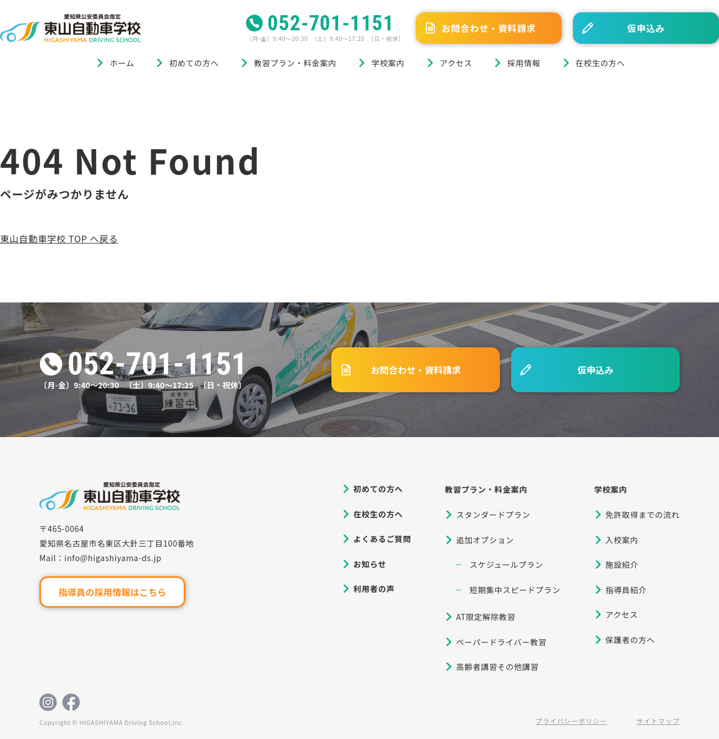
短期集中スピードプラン (515, 589)
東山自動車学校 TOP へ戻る (59, 238)
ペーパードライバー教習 (501, 642)
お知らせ (369, 564)
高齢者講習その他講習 (497, 666)
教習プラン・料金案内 (295, 62)
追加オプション (485, 539)
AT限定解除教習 (486, 616)
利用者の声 (374, 588)
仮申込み (646, 28)
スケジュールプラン (506, 564)
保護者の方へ (630, 639)
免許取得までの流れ (643, 514)
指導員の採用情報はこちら (112, 592)
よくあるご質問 (382, 538)
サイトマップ (658, 721)
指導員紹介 (626, 589)
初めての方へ (194, 62)
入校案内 (622, 539)
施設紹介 (622, 564)
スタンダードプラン (493, 514)
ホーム (122, 62)
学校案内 (387, 62)
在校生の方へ (600, 62)
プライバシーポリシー (571, 721)
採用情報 (523, 62)
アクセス (456, 62)
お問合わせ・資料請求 (489, 28)
